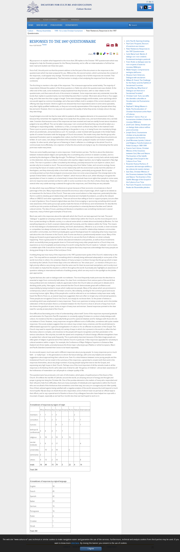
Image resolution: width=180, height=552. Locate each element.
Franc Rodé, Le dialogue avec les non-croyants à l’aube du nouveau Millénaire (138, 64)
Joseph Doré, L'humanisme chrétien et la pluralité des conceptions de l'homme (136, 135)
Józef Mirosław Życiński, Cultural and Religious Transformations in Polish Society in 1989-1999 (138, 143)
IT (147, 2)
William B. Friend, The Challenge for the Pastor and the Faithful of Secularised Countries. (138, 82)
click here (75, 543)
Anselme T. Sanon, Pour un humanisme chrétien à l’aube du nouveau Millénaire (138, 119)
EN (150, 2)
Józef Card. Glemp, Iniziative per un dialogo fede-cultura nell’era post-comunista (138, 127)
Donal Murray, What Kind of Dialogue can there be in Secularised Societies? (136, 90)
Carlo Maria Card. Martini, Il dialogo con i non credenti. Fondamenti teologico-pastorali (138, 56)
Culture (30, 31)
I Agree (91, 549)
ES (152, 2)
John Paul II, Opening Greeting (137, 41)
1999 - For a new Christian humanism (68, 31)
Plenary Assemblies (43, 31)
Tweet (44, 45)
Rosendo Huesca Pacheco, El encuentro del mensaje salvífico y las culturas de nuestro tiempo (138, 166)
